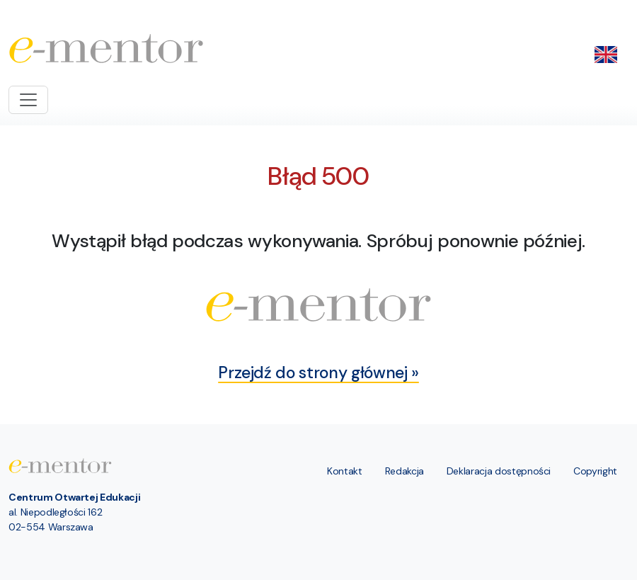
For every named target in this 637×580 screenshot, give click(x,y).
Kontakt (344, 471)
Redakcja (404, 471)
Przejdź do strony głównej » (318, 372)
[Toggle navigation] (28, 100)
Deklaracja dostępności (499, 471)
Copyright (595, 471)
